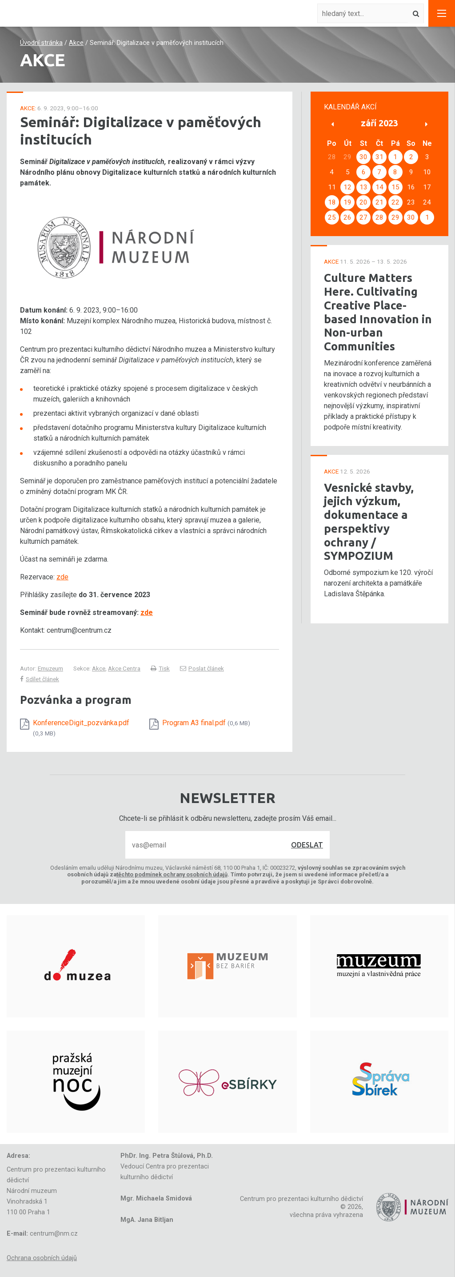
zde (62, 577)
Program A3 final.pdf (206, 723)
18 (332, 202)
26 (347, 217)
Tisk (160, 668)
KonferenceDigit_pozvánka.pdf (81, 727)
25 (332, 217)
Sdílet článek (39, 679)
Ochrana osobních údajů (42, 1258)
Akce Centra (124, 668)
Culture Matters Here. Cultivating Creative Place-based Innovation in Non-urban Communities (378, 312)
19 (347, 202)
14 (379, 187)
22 (395, 202)
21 (379, 202)
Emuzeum (50, 668)
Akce (76, 43)
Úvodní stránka (41, 43)
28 (379, 217)
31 (379, 157)
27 (363, 217)
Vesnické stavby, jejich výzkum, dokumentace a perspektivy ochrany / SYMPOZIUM (369, 521)
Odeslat (307, 845)
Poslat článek (202, 668)
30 (363, 157)
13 (363, 187)
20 (363, 202)
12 (347, 187)
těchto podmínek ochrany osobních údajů (172, 874)
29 (395, 217)
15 (395, 187)
